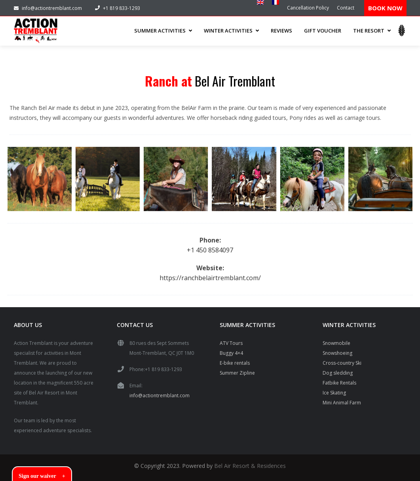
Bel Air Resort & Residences (250, 465)
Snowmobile (336, 342)
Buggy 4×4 (231, 352)
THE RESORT (372, 30)
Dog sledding (338, 372)
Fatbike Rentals (339, 382)
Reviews (281, 30)
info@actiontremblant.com (48, 8)
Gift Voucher (322, 30)
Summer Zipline (237, 372)
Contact (345, 7)
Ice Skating (334, 392)
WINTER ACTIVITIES (231, 30)
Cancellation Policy (308, 7)
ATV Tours (231, 342)
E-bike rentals (235, 362)
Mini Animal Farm (342, 401)
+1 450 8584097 (210, 249)
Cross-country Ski (342, 362)
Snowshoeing (337, 352)
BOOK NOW (385, 8)
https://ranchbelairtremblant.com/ (210, 277)
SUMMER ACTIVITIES (163, 30)
